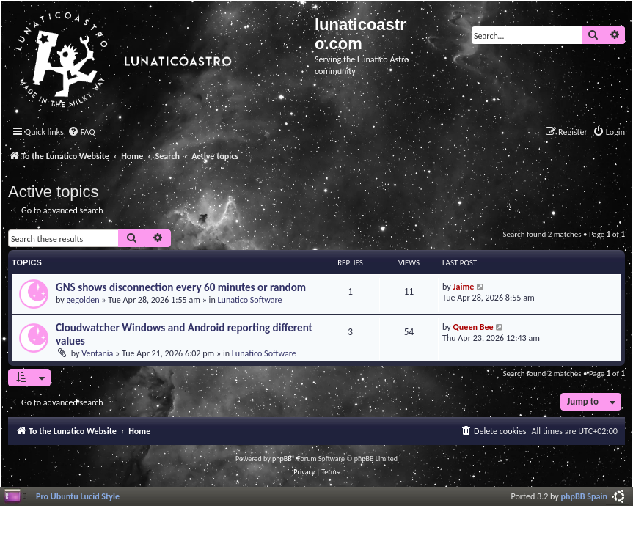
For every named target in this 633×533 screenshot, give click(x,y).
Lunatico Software (249, 299)
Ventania (97, 353)
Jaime (464, 286)
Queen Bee (473, 326)
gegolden (83, 299)
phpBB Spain (584, 495)
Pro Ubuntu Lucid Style (78, 495)
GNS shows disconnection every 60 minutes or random (181, 287)
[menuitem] (81, 132)
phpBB (282, 458)
